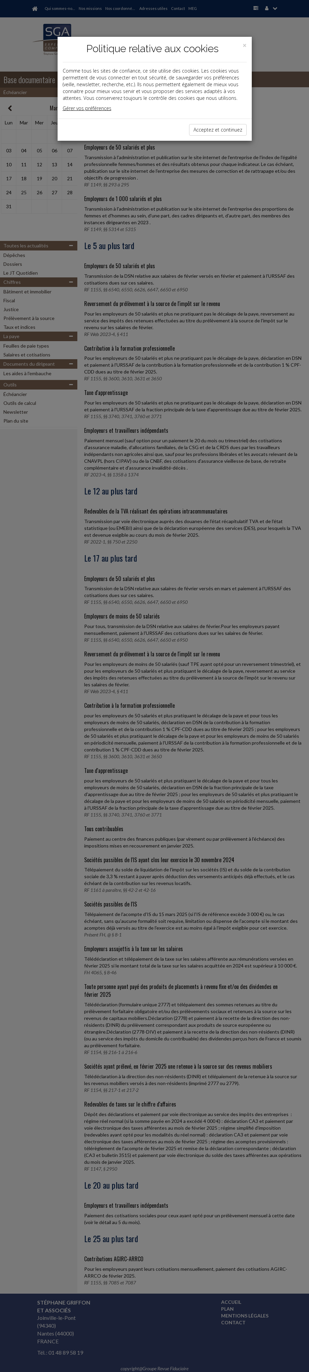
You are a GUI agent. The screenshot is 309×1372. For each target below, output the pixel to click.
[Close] (245, 45)
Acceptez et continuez (218, 129)
